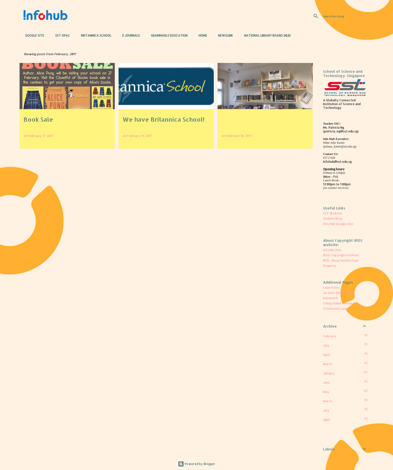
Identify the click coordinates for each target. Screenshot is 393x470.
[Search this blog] (347, 16)
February (330, 336)
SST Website (332, 213)
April (326, 355)
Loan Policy (331, 287)
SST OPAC (61, 35)
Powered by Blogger (196, 464)
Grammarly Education (167, 35)
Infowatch (330, 298)
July (326, 345)
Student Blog (332, 218)
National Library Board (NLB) (266, 35)
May (326, 392)
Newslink (224, 35)
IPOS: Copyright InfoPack (341, 255)
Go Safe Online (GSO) (338, 293)
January (329, 373)
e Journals (129, 35)
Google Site (33, 35)
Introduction (332, 250)
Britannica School (94, 35)
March (327, 364)
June (326, 382)
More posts (166, 160)
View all (302, 54)
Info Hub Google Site (338, 224)
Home (201, 35)
